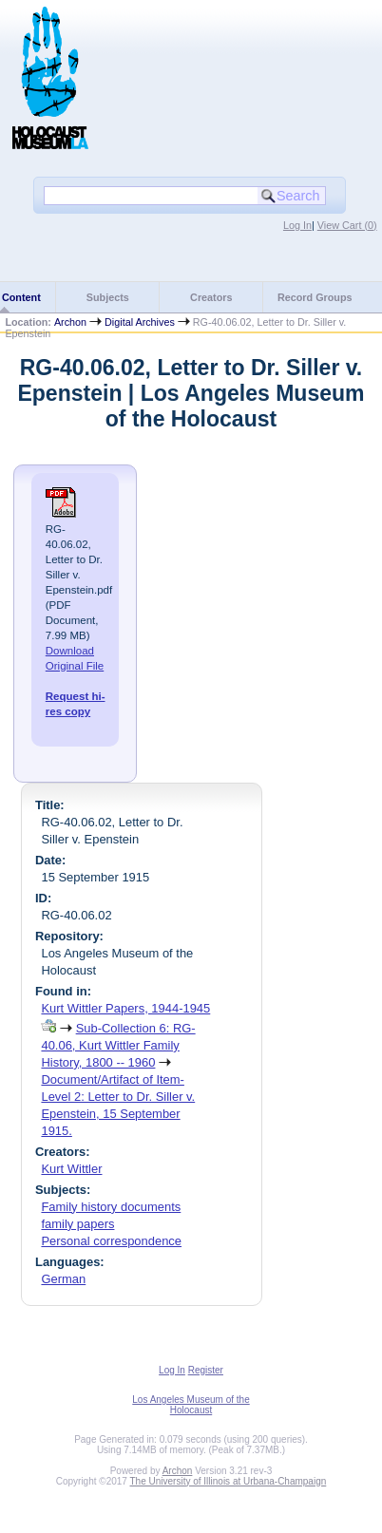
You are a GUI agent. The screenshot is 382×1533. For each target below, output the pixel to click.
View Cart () (347, 225)
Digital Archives (140, 322)
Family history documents (111, 1207)
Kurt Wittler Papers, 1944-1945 (125, 1008)
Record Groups (315, 297)
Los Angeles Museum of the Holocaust (190, 1404)
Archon (70, 322)
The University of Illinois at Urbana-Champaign (228, 1481)
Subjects (107, 297)
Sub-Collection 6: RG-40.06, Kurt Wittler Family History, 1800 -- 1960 (118, 1045)
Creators (211, 297)
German (63, 1279)
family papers (77, 1224)
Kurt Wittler (71, 1169)
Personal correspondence (111, 1241)
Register (205, 1370)
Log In (297, 225)
